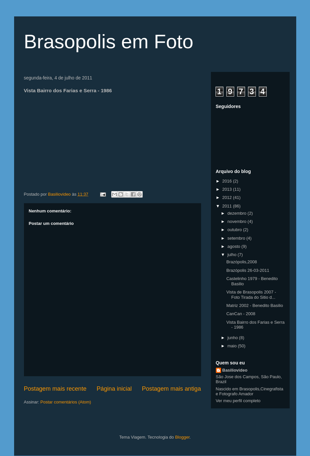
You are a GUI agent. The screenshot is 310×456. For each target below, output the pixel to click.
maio (232, 345)
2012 (227, 197)
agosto (234, 246)
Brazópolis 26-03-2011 (247, 270)
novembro (237, 221)
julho (232, 254)
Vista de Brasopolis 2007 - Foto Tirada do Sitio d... (251, 295)
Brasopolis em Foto (109, 42)
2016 (227, 181)
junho (233, 337)
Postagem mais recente (55, 388)
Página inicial (114, 388)
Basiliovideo (235, 370)
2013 (227, 189)
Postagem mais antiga (171, 388)
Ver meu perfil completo (238, 400)
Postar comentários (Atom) (65, 402)
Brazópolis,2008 (241, 261)
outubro (235, 229)
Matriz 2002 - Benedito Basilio (254, 305)
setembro (236, 238)
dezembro (237, 213)
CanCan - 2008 (240, 313)
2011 (227, 206)
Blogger (182, 437)
